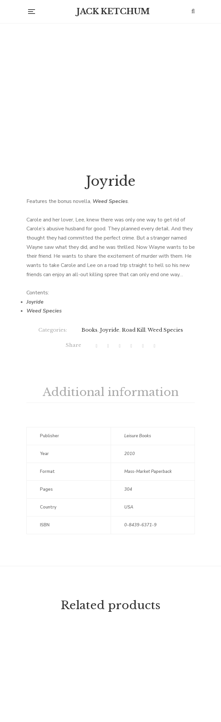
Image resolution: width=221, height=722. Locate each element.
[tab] (110, 469)
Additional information (111, 469)
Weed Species (165, 407)
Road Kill (133, 407)
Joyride (109, 407)
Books (89, 407)
